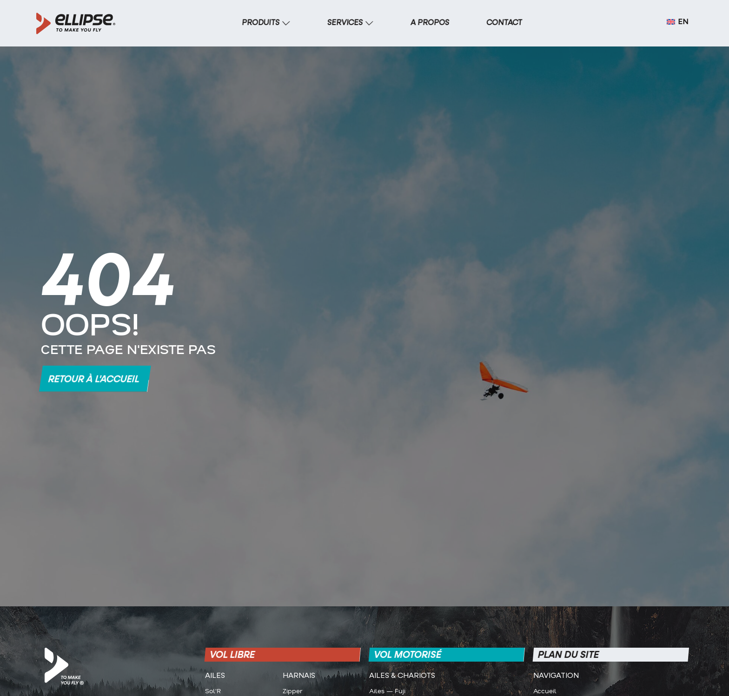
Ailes (215, 676)
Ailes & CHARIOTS (402, 676)
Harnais (299, 676)
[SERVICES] (350, 23)
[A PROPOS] (430, 23)
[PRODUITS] (266, 23)
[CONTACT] (504, 23)
